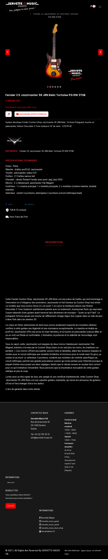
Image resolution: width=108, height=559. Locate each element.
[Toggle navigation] (100, 6)
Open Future (86, 550)
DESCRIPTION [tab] (54, 242)
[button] (7, 52)
